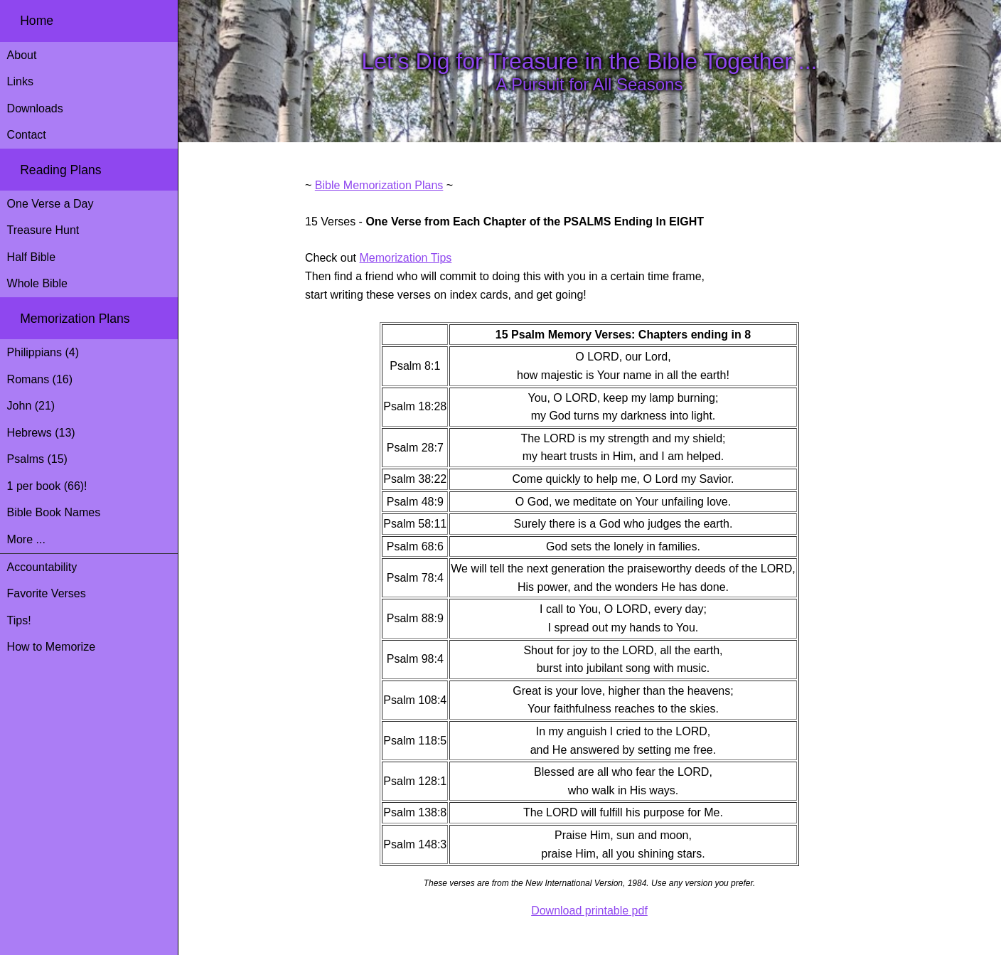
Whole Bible (37, 283)
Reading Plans (60, 170)
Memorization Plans (75, 318)
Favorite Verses (46, 593)
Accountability (42, 567)
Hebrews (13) (41, 433)
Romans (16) (40, 379)
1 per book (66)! (47, 486)
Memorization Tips (405, 258)
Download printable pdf (589, 911)
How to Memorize (51, 647)
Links (20, 81)
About (22, 55)
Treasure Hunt (43, 230)
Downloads (35, 108)
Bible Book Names (54, 512)
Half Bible (31, 257)
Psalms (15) (37, 459)
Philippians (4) (43, 352)
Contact (26, 135)
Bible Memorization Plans (379, 185)
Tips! (19, 620)
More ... (26, 539)
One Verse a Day (50, 204)
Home (36, 21)
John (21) (31, 406)
